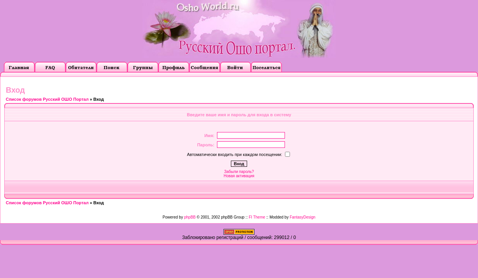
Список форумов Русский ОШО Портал (47, 99)
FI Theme (257, 217)
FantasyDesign (302, 217)
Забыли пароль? (239, 172)
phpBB (190, 217)
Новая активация (239, 176)
